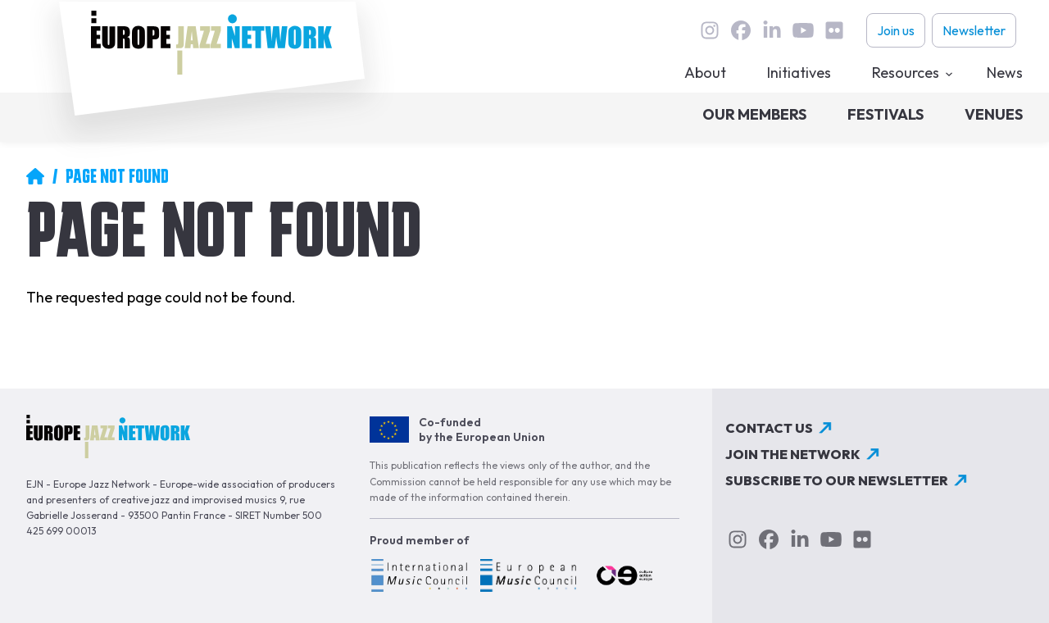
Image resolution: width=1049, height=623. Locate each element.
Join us (896, 30)
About (705, 72)
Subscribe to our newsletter (836, 480)
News (1005, 72)
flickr (834, 30)
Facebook (741, 30)
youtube (803, 30)
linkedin (772, 30)
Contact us (769, 428)
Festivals (885, 114)
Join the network (793, 454)
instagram (709, 30)
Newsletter (974, 30)
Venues (994, 114)
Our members (754, 114)
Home (35, 176)
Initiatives (799, 72)
